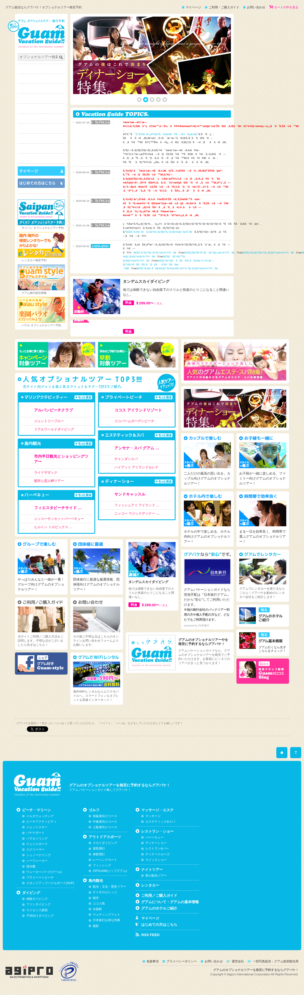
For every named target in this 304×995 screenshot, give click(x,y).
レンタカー (150, 885)
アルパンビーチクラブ (53, 410)
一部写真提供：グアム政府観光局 (275, 961)
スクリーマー (35, 849)
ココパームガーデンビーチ (134, 421)
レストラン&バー (157, 848)
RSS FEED (150, 935)
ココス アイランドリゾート (138, 410)
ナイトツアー (41, 148)
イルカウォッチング (40, 816)
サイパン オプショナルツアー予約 (43, 227)
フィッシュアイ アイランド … (136, 505)
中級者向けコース (105, 821)
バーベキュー (154, 837)
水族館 (97, 909)
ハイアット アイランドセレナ (136, 467)
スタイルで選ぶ (41, 158)
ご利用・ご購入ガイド (224, 7)
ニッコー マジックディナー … (136, 513)
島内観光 (41, 118)
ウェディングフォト (106, 914)
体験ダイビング (37, 898)
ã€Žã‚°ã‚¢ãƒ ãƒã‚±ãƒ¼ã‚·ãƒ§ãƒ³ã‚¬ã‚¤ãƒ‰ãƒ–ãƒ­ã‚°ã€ (160, 231)
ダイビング (41, 88)
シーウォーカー (37, 860)
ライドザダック (45, 473)
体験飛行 (99, 854)
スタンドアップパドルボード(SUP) (50, 883)
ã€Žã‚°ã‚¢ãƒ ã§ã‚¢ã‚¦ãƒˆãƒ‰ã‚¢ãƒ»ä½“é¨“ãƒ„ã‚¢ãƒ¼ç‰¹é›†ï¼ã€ (178, 268)
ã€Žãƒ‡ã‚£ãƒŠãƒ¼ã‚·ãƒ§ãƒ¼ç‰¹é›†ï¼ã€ (269, 252)
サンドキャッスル (129, 494)
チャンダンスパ (126, 459)
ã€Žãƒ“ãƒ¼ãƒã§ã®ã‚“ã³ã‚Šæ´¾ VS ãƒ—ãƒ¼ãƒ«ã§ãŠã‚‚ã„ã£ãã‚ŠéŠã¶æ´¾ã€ (168, 264)
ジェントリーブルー (49, 421)
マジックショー (156, 859)
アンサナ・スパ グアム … (136, 448)
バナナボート (35, 832)
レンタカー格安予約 (34, 260)
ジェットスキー (37, 827)
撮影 (96, 925)
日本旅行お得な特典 (106, 920)
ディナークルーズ (157, 854)
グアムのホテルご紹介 (159, 908)
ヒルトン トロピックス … (53, 527)
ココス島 (99, 903)
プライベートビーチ (40, 877)
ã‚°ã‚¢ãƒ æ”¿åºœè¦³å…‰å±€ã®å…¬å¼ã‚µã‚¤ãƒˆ (167, 134)
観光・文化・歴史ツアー (109, 886)
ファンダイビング (38, 904)
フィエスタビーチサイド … (58, 508)
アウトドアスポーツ (41, 108)
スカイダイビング (105, 842)
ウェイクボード (37, 844)
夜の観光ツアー (156, 875)
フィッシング (102, 865)
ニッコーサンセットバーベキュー (59, 519)
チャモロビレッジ (105, 892)
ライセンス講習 (37, 910)
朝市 (96, 898)
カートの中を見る (286, 7)
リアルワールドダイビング (54, 429)
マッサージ (153, 816)
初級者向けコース (105, 816)
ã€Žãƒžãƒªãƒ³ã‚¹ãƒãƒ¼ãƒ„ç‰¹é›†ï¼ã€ (210, 252)
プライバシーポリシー (181, 961)
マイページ (193, 7)
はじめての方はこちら (159, 925)
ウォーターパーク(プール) (44, 872)
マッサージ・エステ (41, 128)
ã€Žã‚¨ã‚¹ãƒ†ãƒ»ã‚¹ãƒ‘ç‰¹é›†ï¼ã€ (155, 252)
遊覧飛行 (99, 848)
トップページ (41, 68)
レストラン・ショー (41, 138)
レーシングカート (105, 859)
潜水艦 (30, 866)
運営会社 (238, 961)
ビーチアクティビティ (41, 821)
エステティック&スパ (160, 821)
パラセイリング (37, 838)
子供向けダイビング (40, 915)
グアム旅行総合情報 (34, 292)
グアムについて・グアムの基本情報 (170, 902)
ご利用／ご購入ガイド (159, 895)
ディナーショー (156, 842)
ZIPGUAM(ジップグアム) (110, 870)
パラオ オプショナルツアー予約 (41, 325)
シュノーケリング (38, 855)
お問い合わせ (256, 7)
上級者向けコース (105, 827)
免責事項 (152, 961)
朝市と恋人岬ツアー (49, 481)
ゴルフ (41, 98)
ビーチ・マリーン (41, 78)
